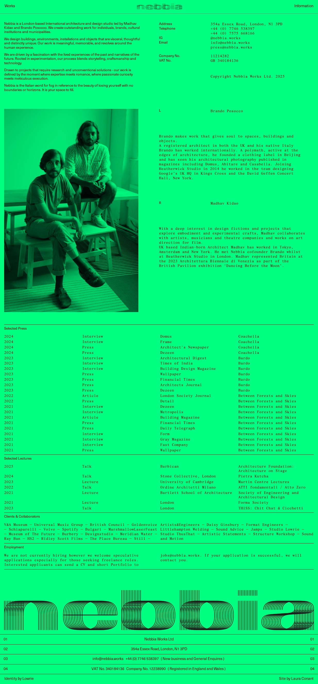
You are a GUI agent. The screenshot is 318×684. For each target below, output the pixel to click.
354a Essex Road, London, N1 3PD (246, 24)
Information (303, 6)
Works (10, 6)
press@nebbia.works (231, 47)
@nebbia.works (226, 38)
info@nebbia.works (230, 42)
